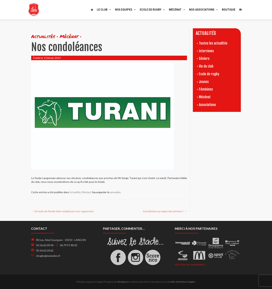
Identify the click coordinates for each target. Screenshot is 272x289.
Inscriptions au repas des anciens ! (165, 211)
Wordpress (123, 281)
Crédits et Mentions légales (182, 281)
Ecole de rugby (209, 74)
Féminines (206, 89)
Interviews (206, 51)
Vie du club (206, 66)
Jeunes (204, 82)
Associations (207, 105)
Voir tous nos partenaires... (190, 264)
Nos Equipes (125, 9)
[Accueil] (92, 9)
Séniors (204, 58)
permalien (115, 192)
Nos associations (203, 9)
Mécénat (177, 9)
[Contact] (240, 9)
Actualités (75, 192)
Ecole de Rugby (152, 9)
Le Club (104, 9)
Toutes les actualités (213, 43)
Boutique (228, 9)
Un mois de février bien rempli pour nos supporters (62, 211)
